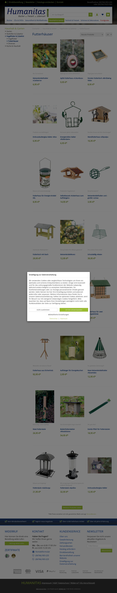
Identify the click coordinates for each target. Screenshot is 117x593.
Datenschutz (54, 318)
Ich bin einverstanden (73, 310)
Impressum (63, 318)
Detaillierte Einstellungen (58, 314)
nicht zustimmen (44, 310)
